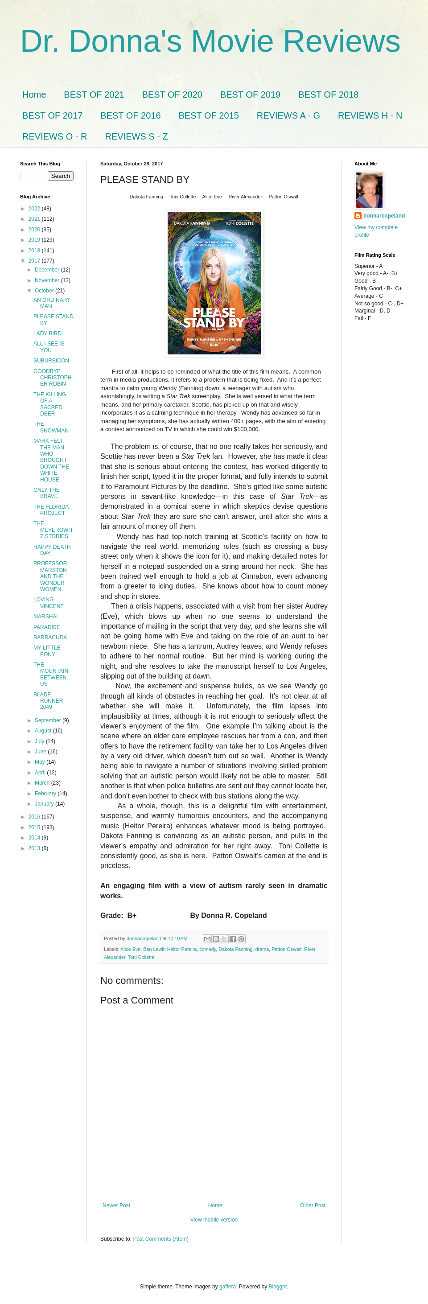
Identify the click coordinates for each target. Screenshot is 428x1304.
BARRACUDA (50, 637)
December (48, 270)
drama (262, 949)
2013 (35, 848)
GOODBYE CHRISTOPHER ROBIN (52, 377)
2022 (35, 209)
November (48, 280)
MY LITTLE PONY (46, 651)
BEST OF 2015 (209, 115)
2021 (35, 219)
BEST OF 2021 (94, 94)
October (45, 291)
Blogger (278, 1286)
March (43, 783)
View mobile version (214, 1220)
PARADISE (46, 627)
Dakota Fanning (235, 949)
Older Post (312, 1205)
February (46, 793)
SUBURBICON (51, 361)
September (48, 720)
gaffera (227, 1286)
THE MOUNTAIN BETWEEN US (50, 674)
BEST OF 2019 (250, 94)
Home (34, 94)
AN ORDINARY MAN (51, 303)
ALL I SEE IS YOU (49, 347)
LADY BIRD (47, 333)
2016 (35, 817)
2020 (35, 229)
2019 (35, 240)
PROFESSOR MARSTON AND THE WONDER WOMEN (50, 576)
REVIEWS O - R (54, 136)
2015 (35, 827)
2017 (35, 261)
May (40, 762)
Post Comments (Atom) (161, 1239)
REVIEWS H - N (370, 115)
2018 (35, 250)
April (41, 772)
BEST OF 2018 (328, 94)
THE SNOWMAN (51, 427)
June (41, 752)
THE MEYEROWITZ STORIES (53, 529)
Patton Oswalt (286, 949)
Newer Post (116, 1205)
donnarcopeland (384, 216)
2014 (35, 838)
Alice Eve (130, 949)
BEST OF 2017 (52, 115)
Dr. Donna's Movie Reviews (210, 41)
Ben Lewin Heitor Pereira (170, 949)
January (45, 804)
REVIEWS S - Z (136, 136)
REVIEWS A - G (288, 115)
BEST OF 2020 (172, 94)
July (40, 741)
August (44, 731)
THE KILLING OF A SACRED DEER (49, 404)
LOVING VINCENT (48, 602)
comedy (207, 949)
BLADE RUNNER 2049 (48, 701)
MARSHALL (47, 616)
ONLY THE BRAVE (46, 493)
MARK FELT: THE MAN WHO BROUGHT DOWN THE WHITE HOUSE (51, 460)
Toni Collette (141, 957)
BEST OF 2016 (130, 115)
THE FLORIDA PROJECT (51, 510)
